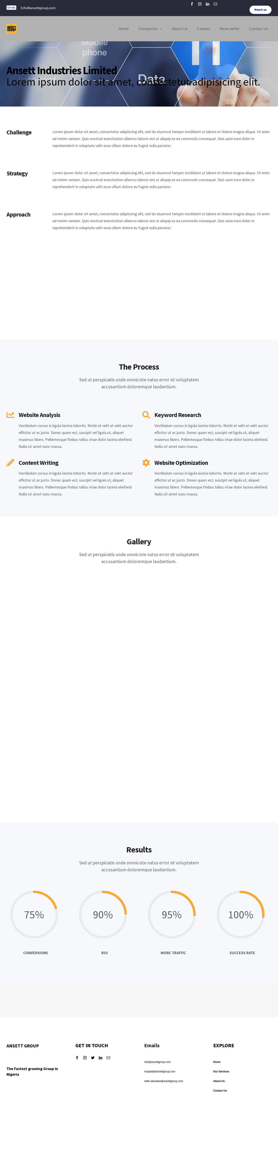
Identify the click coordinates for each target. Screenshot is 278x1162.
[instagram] (200, 4)
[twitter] (92, 1057)
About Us (219, 1081)
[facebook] (192, 4)
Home (216, 1062)
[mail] (215, 4)
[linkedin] (207, 4)
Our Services (221, 1071)
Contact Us (220, 1090)
